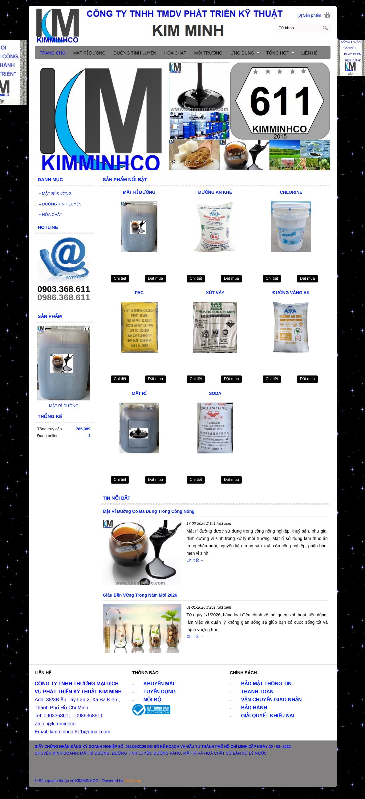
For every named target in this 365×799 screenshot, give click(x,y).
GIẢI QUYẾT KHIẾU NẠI (267, 715)
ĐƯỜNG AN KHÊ (215, 192)
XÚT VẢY (215, 292)
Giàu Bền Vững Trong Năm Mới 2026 (140, 595)
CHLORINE (291, 192)
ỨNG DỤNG (245, 53)
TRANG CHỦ (52, 53)
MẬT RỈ (139, 393)
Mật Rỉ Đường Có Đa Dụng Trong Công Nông (149, 511)
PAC (139, 292)
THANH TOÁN (257, 691)
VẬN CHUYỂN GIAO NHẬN (271, 699)
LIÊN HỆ (309, 53)
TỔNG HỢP (280, 53)
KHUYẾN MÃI (159, 683)
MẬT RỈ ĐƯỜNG (139, 192)
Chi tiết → (195, 560)
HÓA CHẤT (51, 214)
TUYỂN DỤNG (160, 691)
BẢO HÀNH (254, 707)
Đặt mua (155, 278)
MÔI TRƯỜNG (208, 53)
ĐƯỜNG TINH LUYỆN (60, 204)
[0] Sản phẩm (309, 15)
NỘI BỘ (152, 699)
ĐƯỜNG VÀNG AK (291, 292)
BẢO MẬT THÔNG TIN (266, 683)
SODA (215, 393)
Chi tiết (120, 278)
